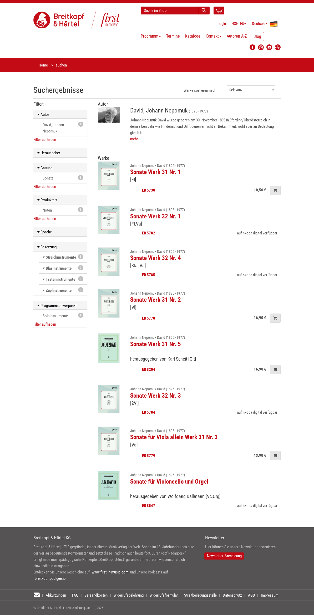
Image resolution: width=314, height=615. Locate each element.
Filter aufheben (44, 139)
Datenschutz (232, 595)
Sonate (63, 178)
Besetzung (47, 247)
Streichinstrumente (61, 257)
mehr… (135, 139)
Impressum (269, 595)
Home (43, 65)
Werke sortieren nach (200, 90)
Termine (173, 36)
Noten (63, 210)
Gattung (44, 168)
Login (221, 23)
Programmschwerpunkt (57, 305)
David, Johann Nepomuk (63, 128)
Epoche (44, 232)
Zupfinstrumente (59, 290)
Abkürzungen (56, 595)
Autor (43, 114)
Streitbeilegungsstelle (200, 595)
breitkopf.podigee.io (50, 578)
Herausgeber (48, 153)
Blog (257, 36)
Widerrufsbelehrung (129, 595)
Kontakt (213, 36)
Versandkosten (96, 595)
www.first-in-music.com (110, 572)
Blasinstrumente (59, 268)
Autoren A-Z (237, 36)
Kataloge (192, 36)
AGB (251, 595)
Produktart (47, 200)
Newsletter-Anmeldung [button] (224, 556)
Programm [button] (151, 36)
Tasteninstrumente (60, 279)
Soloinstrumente (63, 315)
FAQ (75, 595)
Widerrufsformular (164, 595)
